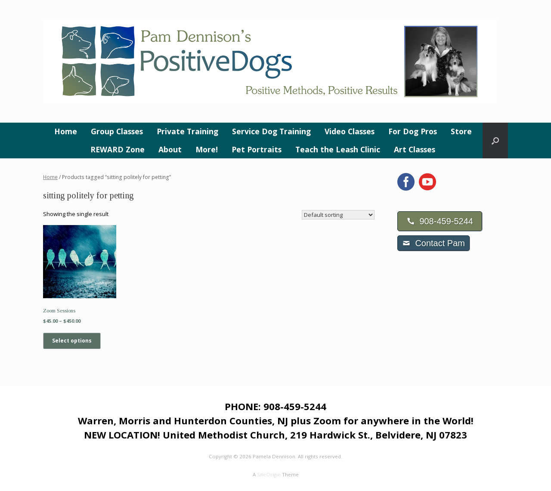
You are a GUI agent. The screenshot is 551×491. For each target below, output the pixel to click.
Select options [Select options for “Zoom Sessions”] (72, 340)
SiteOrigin (269, 474)
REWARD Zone (117, 149)
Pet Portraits (257, 149)
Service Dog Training (271, 131)
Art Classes (414, 149)
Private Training (187, 131)
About (170, 149)
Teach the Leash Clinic (337, 149)
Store (461, 131)
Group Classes (117, 131)
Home (65, 131)
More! (206, 149)
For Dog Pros (412, 131)
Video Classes (350, 131)
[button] (495, 140)
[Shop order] (338, 214)
